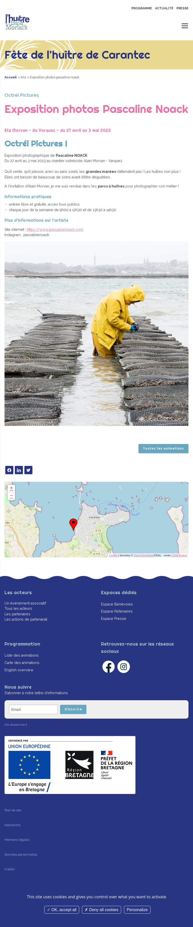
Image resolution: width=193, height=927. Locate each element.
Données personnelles (21, 855)
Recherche (12, 825)
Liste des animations (22, 656)
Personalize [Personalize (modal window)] (137, 910)
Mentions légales (17, 840)
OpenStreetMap (144, 555)
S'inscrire (73, 709)
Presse (182, 8)
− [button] (11, 496)
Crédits (10, 869)
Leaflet (113, 555)
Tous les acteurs (18, 608)
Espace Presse (113, 619)
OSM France (179, 555)
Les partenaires (17, 614)
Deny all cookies (101, 910)
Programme (141, 8)
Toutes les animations (163, 448)
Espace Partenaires (117, 611)
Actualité (164, 8)
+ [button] (11, 488)
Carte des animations (22, 663)
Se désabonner (15, 725)
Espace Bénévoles (117, 604)
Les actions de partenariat (26, 619)
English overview (19, 670)
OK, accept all (61, 910)
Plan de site (13, 810)
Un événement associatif (25, 603)
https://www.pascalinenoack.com (55, 230)
